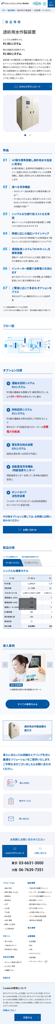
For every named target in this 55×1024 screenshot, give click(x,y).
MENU (51, 5)
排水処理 (8, 916)
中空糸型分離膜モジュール (38, 888)
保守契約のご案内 (11, 949)
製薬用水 (8, 896)
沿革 (30, 949)
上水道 (7, 908)
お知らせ (6, 977)
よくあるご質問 (10, 966)
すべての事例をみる (28, 704)
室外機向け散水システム (37, 904)
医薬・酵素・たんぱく (11, 892)
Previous (5, 665)
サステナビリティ (34, 953)
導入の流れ (9, 941)
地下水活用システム (36, 908)
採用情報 (32, 957)
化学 (6, 904)
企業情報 (31, 936)
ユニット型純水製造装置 (37, 916)
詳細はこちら (8, 1010)
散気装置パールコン (36, 900)
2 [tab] (30, 135)
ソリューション (9, 882)
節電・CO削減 (10, 924)
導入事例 (31, 927)
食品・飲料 (8, 888)
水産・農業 (8, 920)
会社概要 (32, 941)
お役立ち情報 (8, 956)
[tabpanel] (27, 113)
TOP (3, 10)
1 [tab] (25, 135)
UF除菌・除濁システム (36, 912)
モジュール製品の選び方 (13, 962)
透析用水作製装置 (35, 920)
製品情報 (11, 10)
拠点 (30, 945)
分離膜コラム (9, 970)
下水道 (7, 912)
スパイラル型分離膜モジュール (39, 896)
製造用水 (8, 900)
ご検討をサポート (11, 945)
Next (50, 665)
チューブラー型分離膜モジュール (40, 892)
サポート (6, 936)
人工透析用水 (9, 928)
